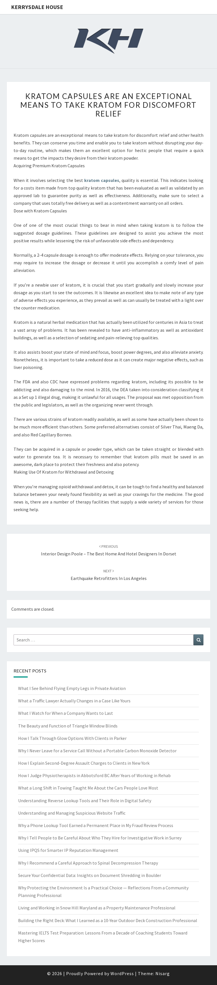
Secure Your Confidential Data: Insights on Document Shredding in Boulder (89, 875)
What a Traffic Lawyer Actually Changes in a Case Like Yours (74, 700)
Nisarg (162, 973)
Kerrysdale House (37, 6)
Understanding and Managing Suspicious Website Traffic (71, 813)
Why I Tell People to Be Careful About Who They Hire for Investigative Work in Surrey (99, 838)
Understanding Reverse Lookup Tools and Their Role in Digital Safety (84, 800)
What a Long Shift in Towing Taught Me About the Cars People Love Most (88, 788)
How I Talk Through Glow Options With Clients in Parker (72, 738)
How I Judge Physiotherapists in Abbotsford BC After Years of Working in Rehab (94, 775)
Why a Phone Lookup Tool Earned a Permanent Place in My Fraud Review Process (95, 825)
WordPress (122, 973)
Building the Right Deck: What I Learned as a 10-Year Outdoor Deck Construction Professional (107, 920)
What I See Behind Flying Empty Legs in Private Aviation (72, 688)
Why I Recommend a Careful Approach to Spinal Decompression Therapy (88, 863)
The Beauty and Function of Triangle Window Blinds (68, 726)
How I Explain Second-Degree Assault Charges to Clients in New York (83, 763)
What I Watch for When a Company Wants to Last (65, 713)
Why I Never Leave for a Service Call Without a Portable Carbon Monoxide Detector (97, 750)
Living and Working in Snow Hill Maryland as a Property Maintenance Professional (96, 908)
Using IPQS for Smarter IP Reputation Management (68, 850)
